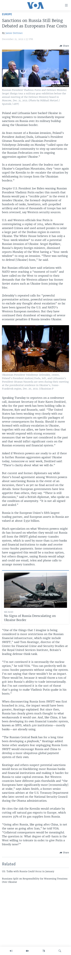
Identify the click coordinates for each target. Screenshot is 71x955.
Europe (7, 14)
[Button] (64, 46)
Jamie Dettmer (14, 33)
